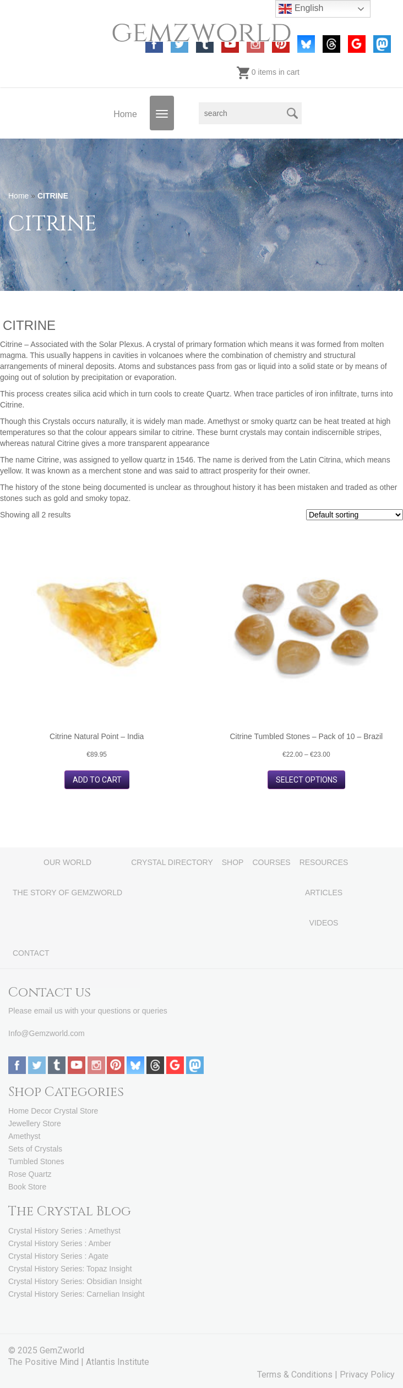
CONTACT (31, 953)
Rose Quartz (30, 1174)
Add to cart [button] (97, 779)
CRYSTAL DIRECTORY (172, 862)
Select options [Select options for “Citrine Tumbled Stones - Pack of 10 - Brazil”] (306, 779)
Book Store (27, 1186)
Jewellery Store (34, 1123)
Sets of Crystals (35, 1148)
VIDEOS (324, 922)
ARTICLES (323, 892)
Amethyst (24, 1136)
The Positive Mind (43, 1362)
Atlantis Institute (117, 1362)
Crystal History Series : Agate (58, 1256)
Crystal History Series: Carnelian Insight (76, 1294)
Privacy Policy (367, 1374)
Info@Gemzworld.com (46, 1033)
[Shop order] (354, 514)
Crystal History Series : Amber (59, 1243)
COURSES (271, 862)
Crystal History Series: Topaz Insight (70, 1268)
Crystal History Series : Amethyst (64, 1230)
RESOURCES (323, 862)
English (301, 8)
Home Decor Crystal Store (53, 1110)
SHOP (233, 862)
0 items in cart (268, 72)
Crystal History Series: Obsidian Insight (75, 1281)
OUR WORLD (67, 862)
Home (125, 114)
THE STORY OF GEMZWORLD (67, 892)
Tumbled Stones (36, 1161)
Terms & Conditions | (298, 1374)
